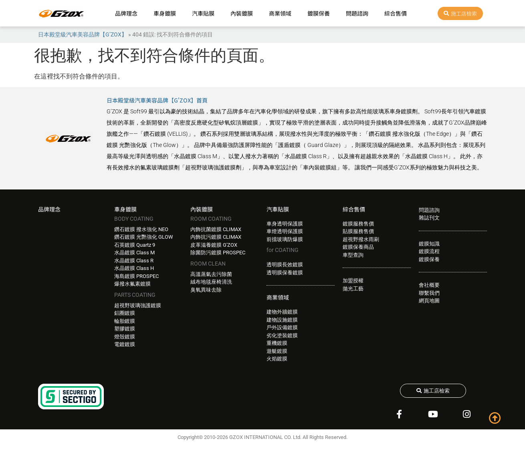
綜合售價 (395, 13)
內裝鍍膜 (241, 13)
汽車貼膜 (203, 13)
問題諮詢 (357, 13)
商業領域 (280, 13)
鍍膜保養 (318, 13)
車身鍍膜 (164, 13)
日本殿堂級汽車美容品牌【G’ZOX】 (82, 34)
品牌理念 (126, 13)
